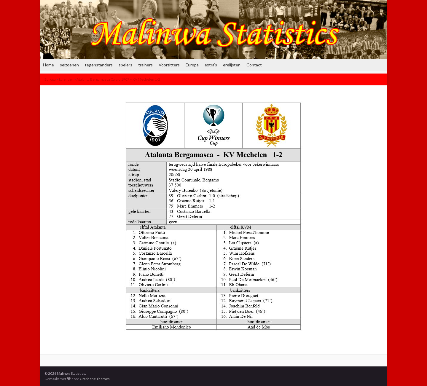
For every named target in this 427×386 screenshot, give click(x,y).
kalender (66, 79)
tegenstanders (99, 64)
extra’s (211, 64)
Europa (192, 64)
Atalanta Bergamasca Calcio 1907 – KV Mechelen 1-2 (118, 79)
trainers (145, 64)
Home (48, 64)
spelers (125, 64)
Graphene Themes (95, 379)
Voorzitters (169, 64)
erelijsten (231, 64)
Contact (254, 64)
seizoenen (69, 64)
